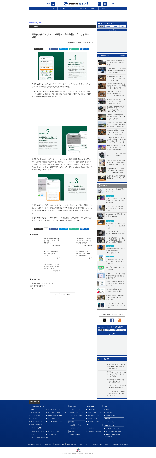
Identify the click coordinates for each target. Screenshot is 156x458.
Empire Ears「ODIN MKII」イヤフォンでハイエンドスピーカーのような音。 (116, 78)
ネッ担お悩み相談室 (36, 424)
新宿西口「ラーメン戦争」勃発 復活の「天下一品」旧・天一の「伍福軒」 (116, 374)
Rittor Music (72, 406)
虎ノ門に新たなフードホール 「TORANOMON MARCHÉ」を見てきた (116, 297)
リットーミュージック (76, 409)
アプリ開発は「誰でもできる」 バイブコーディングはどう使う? (115, 261)
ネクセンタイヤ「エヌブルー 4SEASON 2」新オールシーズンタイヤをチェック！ (116, 70)
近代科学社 (72, 431)
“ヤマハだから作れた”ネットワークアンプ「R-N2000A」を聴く (116, 63)
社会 (103, 9)
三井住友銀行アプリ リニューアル (42, 283)
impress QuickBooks (111, 415)
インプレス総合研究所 (37, 415)
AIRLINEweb (91, 409)
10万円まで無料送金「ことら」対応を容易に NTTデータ (52, 254)
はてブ (65, 49)
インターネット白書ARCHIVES (39, 437)
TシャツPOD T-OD (76, 415)
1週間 (115, 26)
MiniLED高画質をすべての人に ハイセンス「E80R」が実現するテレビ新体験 (116, 147)
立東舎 (72, 418)
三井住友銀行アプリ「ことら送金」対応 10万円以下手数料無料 (84, 254)
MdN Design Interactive (94, 431)
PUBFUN (107, 419)
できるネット (34, 434)
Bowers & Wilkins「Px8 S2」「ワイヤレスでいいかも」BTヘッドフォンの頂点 (116, 132)
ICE (106, 406)
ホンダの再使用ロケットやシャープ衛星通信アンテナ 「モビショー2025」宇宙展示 (115, 240)
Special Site (105, 55)
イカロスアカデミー (93, 421)
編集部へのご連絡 (71, 444)
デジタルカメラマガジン (37, 431)
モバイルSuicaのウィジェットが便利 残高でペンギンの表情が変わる (115, 201)
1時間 (101, 26)
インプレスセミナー (53, 418)
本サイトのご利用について (35, 444)
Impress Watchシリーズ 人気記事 (112, 327)
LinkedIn (85, 49)
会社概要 (95, 444)
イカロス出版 (90, 406)
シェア (55, 49)
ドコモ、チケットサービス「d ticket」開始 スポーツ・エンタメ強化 (115, 305)
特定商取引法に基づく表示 (120, 444)
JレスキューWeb (92, 418)
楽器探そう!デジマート (76, 412)
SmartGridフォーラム (54, 409)
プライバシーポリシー (84, 444)
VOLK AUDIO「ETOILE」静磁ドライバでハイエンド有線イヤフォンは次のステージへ (116, 86)
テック (52, 9)
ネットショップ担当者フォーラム (57, 412)
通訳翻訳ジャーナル (93, 415)
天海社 (108, 409)
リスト (46, 49)
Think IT (33, 409)
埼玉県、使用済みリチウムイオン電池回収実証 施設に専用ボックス (115, 283)
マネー (93, 9)
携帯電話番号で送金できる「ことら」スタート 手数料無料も (52, 241)
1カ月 (122, 26)
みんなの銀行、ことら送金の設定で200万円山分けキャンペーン (51, 266)
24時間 (108, 26)
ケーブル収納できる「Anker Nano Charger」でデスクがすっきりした (116, 393)
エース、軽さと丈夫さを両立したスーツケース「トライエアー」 (115, 208)
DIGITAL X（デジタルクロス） (56, 421)
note (75, 49)
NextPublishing (52, 434)
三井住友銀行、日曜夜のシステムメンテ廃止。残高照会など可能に (83, 241)
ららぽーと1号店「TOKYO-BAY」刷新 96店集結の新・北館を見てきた (116, 366)
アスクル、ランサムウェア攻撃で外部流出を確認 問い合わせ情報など (115, 276)
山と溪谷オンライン (75, 425)
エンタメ (83, 9)
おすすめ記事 (105, 359)
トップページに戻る (62, 294)
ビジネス (62, 9)
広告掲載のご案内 (59, 444)
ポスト (40, 49)
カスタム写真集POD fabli (113, 431)
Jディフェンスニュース (94, 412)
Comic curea (109, 412)
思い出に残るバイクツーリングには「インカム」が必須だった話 (115, 226)
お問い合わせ (49, 444)
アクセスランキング (107, 23)
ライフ (73, 9)
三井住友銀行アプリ (37, 286)
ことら (32, 288)
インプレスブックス (53, 431)
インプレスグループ (105, 444)
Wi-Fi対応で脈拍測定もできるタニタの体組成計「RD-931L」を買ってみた (115, 251)
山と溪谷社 (72, 422)
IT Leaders (34, 418)
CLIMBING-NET (74, 428)
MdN (88, 425)
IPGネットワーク (109, 425)
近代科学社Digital (75, 434)
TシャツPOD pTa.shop (112, 428)
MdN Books (91, 428)
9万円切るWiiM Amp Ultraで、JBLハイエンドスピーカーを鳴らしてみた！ (116, 117)
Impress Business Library (55, 415)
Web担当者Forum (35, 412)
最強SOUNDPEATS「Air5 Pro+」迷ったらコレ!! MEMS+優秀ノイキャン (115, 109)
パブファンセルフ (111, 422)
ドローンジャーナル (36, 421)
